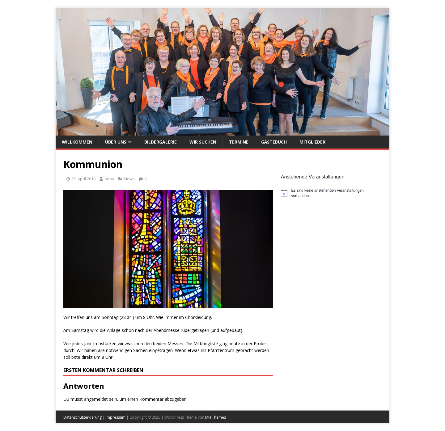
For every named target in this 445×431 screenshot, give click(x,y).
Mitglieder (312, 142)
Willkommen (77, 142)
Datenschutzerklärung (82, 417)
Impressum (115, 417)
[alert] (331, 193)
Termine (238, 142)
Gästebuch (274, 142)
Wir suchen (202, 142)
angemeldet (96, 399)
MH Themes (215, 417)
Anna (109, 179)
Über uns (115, 142)
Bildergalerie (160, 142)
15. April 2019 (83, 179)
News (129, 179)
